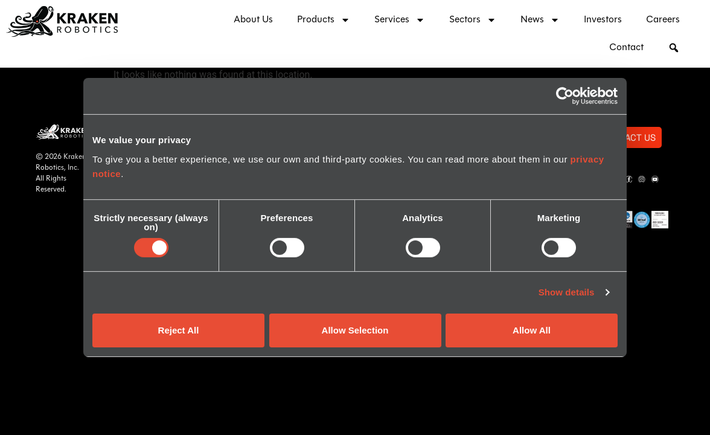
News (540, 20)
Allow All (532, 330)
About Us (253, 20)
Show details (567, 292)
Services (399, 20)
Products (323, 20)
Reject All (178, 330)
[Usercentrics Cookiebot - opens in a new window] (565, 96)
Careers (663, 20)
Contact (626, 48)
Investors (603, 20)
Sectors (472, 20)
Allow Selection (355, 330)
